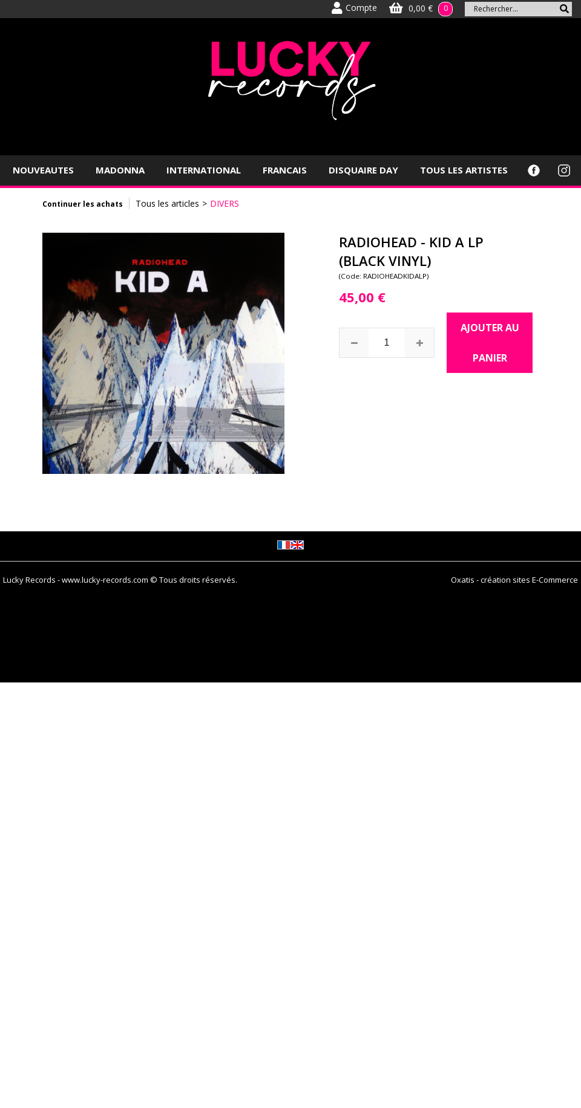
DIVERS (224, 203)
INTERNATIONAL (203, 170)
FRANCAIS (285, 170)
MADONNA (120, 170)
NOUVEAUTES (43, 170)
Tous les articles (167, 203)
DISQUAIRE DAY (363, 170)
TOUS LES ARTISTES (464, 170)
